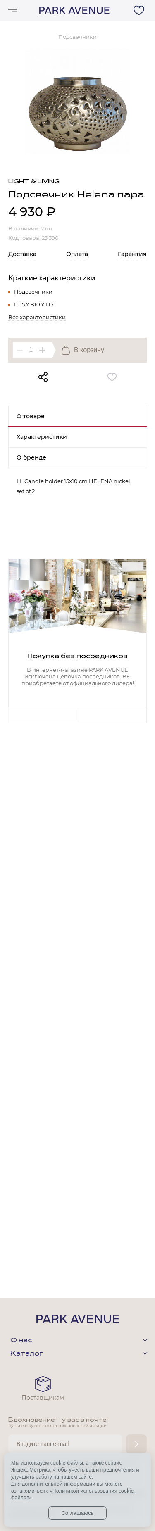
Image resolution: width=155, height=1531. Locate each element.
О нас (21, 1340)
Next (112, 715)
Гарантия (132, 254)
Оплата (77, 254)
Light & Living (34, 182)
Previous (43, 715)
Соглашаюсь (77, 1513)
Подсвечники (33, 291)
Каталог (26, 1354)
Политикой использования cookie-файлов (73, 1494)
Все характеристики (37, 317)
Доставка (22, 254)
